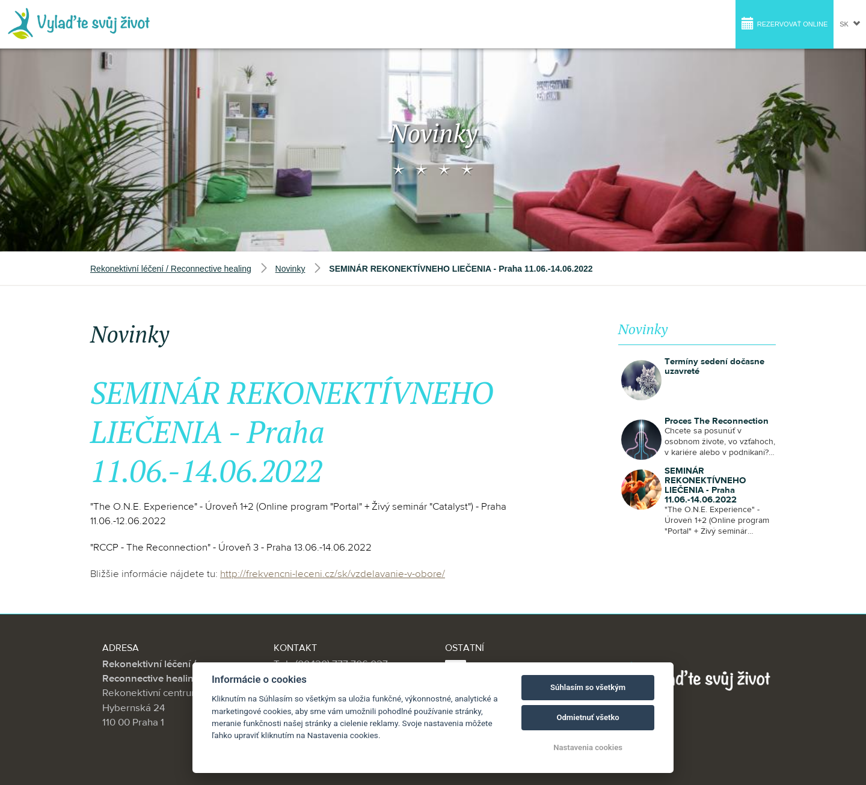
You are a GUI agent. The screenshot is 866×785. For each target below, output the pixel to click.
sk (850, 23)
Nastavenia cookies (587, 747)
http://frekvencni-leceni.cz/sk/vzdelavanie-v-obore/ (332, 574)
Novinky (290, 268)
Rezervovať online (785, 22)
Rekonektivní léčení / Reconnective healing (170, 268)
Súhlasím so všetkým (587, 687)
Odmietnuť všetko (587, 717)
